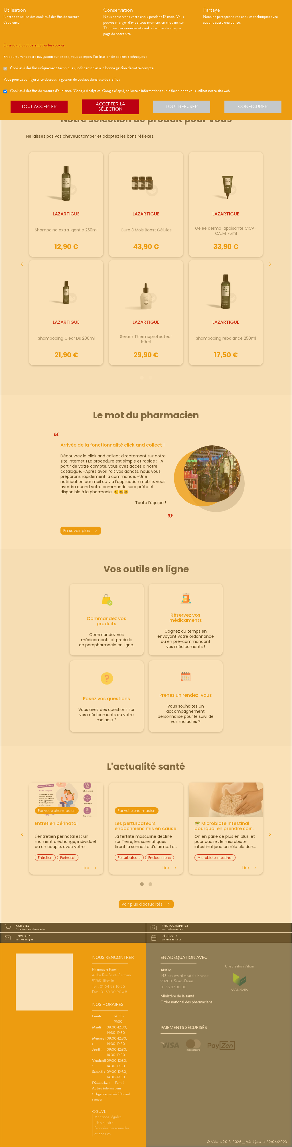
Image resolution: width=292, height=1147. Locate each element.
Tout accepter (39, 106)
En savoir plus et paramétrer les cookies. (34, 45)
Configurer (253, 106)
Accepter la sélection (110, 107)
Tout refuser (182, 106)
